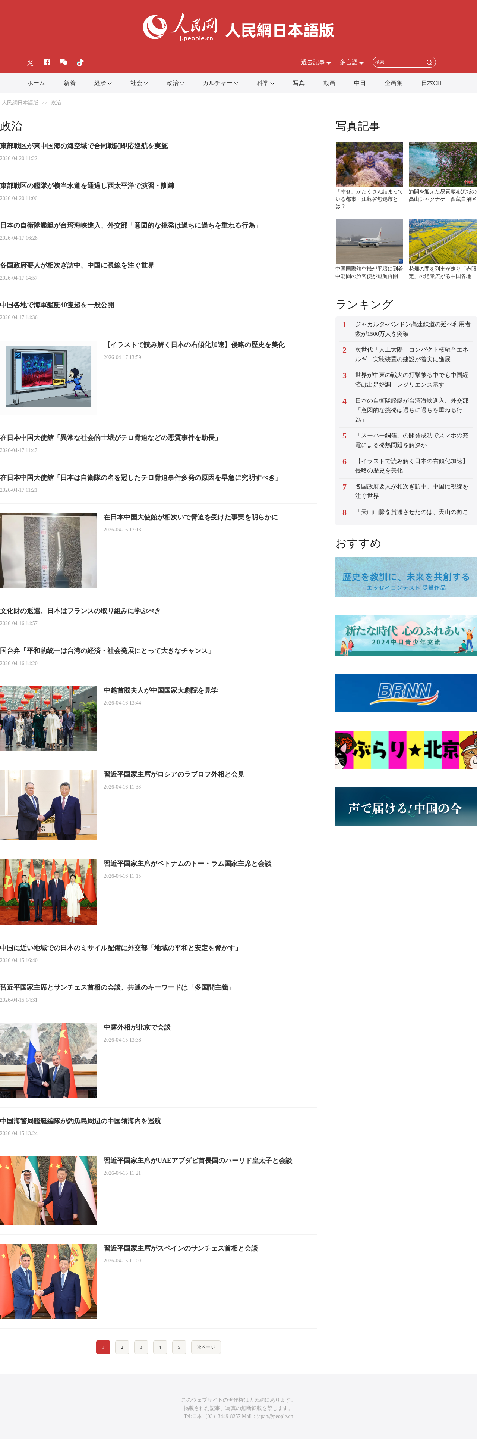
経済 (100, 83)
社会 (136, 83)
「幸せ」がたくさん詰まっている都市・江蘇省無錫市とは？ (369, 199)
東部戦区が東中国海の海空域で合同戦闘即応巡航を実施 (84, 146)
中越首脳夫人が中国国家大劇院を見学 (161, 690)
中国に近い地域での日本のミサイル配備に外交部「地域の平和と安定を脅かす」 (120, 948)
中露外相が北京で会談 (137, 1027)
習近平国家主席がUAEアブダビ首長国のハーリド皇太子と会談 (198, 1160)
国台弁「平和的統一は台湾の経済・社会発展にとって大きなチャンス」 (107, 651)
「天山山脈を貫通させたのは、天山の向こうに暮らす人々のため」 (411, 517)
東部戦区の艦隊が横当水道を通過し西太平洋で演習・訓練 (87, 186)
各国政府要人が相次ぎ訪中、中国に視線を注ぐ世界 (77, 265)
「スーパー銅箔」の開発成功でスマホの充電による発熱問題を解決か (411, 440)
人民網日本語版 (20, 103)
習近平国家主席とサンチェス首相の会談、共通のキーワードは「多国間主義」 (117, 987)
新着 (70, 83)
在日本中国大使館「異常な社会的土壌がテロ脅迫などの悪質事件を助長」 (110, 437)
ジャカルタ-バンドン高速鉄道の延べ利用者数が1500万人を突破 (412, 329)
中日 (360, 83)
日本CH (431, 83)
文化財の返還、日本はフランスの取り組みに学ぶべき (80, 611)
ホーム (36, 83)
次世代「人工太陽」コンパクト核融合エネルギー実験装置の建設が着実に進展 (411, 354)
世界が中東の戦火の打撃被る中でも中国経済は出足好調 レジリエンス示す (411, 380)
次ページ (206, 1347)
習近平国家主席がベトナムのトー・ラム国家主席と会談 (187, 863)
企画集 (393, 83)
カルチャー (218, 83)
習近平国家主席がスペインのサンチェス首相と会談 (181, 1248)
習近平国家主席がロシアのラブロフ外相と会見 (174, 774)
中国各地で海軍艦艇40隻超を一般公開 (57, 305)
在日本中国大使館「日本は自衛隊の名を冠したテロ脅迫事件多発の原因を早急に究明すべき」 (141, 477)
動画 (329, 83)
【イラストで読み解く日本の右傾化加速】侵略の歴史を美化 (194, 345)
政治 (173, 83)
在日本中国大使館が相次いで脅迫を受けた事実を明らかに (191, 517)
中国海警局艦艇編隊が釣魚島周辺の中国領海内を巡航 (80, 1121)
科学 (263, 83)
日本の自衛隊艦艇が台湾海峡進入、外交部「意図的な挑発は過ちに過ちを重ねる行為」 (131, 225)
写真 (299, 83)
